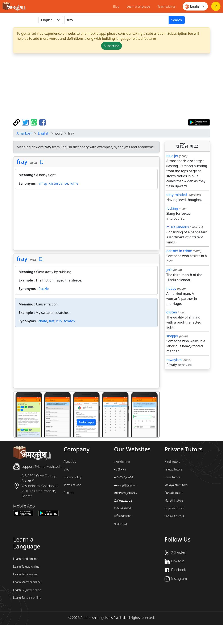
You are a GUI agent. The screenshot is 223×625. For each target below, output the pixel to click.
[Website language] (195, 6)
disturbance (58, 183)
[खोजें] (116, 20)
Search (176, 20)
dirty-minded (176, 194)
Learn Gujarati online (27, 590)
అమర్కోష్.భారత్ (123, 477)
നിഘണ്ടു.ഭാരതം (125, 493)
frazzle (43, 288)
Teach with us (166, 6)
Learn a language (138, 6)
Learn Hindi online (25, 559)
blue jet (172, 155)
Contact (69, 493)
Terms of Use (72, 485)
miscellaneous (177, 227)
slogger (172, 336)
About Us (70, 462)
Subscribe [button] (111, 46)
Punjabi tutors (174, 493)
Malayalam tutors (176, 485)
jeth (169, 269)
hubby (171, 288)
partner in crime (179, 250)
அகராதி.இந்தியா (125, 485)
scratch (69, 321)
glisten (171, 312)
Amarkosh (25, 133)
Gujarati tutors (174, 508)
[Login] (215, 6)
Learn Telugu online (26, 566)
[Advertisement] (86, 220)
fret (51, 321)
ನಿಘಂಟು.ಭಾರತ (123, 500)
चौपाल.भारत (120, 524)
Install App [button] (86, 422)
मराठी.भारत (120, 469)
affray (43, 183)
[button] (24, 414)
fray (22, 161)
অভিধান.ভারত (122, 516)
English (43, 133)
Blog (116, 6)
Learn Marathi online (27, 582)
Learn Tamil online (25, 574)
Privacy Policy (72, 477)
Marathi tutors (174, 500)
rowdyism (174, 359)
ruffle (74, 183)
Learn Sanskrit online (27, 598)
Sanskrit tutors (174, 516)
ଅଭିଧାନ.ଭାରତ (122, 508)
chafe (42, 321)
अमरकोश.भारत (122, 462)
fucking (172, 208)
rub (59, 321)
